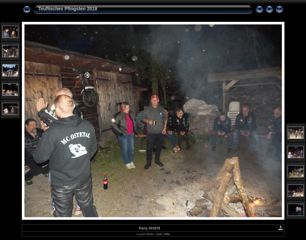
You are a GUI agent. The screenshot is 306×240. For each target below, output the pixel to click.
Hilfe (167, 234)
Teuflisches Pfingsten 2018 (67, 8)
